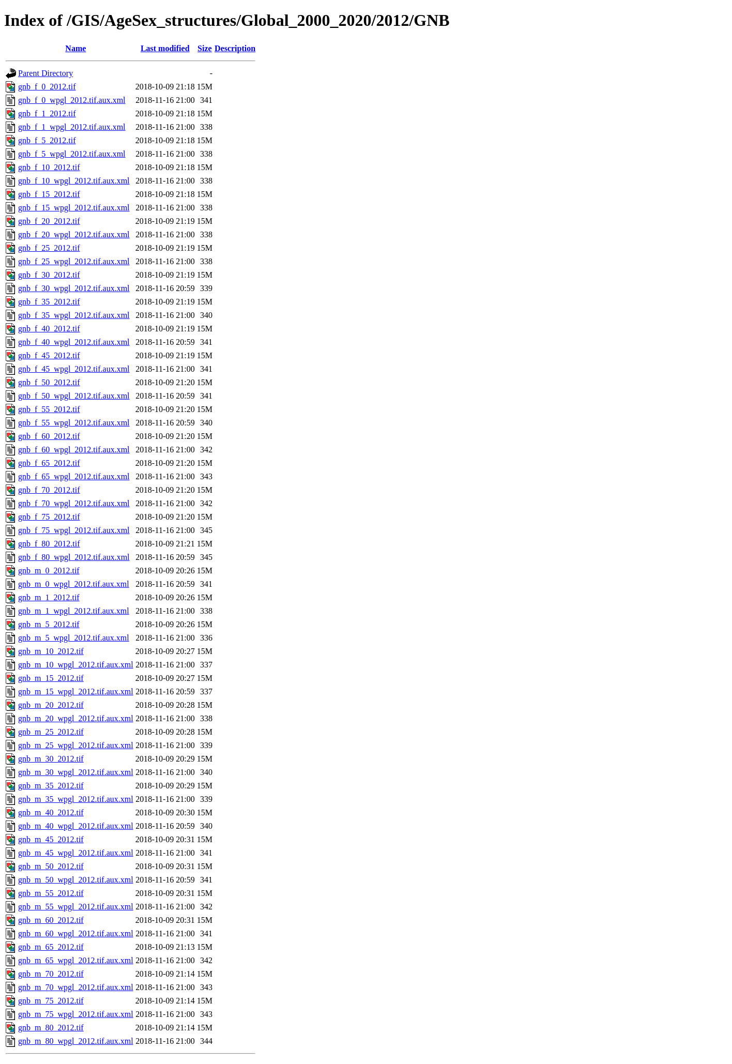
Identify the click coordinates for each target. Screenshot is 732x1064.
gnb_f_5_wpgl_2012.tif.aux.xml (72, 153)
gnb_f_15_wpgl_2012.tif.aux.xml (74, 207)
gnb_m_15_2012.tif (51, 678)
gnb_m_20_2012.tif (51, 705)
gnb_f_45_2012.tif (49, 355)
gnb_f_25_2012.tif (49, 248)
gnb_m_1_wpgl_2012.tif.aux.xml (73, 610)
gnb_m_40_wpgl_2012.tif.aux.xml (75, 826)
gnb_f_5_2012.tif (47, 140)
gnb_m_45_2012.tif (51, 839)
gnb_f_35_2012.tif (49, 301)
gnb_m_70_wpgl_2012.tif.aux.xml (75, 987)
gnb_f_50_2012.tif (49, 382)
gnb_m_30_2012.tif (51, 758)
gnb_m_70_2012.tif (51, 973)
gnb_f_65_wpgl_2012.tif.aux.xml (74, 476)
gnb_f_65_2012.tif (49, 463)
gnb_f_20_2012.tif (49, 221)
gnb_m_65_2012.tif (51, 947)
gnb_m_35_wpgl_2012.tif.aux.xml (75, 799)
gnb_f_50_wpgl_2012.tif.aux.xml (74, 395)
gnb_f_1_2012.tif (47, 113)
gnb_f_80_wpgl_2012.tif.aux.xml (74, 557)
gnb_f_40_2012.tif (49, 328)
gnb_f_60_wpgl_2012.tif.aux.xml (74, 449)
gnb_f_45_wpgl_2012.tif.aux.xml (74, 368)
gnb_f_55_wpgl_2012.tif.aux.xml (74, 422)
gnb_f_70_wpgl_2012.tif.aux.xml (74, 503)
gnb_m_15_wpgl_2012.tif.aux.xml (75, 691)
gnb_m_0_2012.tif (49, 570)
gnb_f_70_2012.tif (49, 489)
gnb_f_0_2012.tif (47, 86)
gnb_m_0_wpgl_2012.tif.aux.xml (73, 584)
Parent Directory (45, 73)
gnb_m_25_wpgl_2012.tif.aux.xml (75, 745)
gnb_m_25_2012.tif (51, 731)
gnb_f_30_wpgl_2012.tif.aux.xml (74, 288)
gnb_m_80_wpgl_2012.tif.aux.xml (75, 1041)
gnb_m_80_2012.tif (51, 1027)
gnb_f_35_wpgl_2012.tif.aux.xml (74, 315)
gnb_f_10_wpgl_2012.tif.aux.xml (74, 180)
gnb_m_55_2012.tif (51, 893)
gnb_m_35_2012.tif (51, 785)
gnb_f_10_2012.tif (49, 167)
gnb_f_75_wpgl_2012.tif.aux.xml (74, 530)
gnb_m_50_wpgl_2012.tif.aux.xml (75, 879)
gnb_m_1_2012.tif (49, 597)
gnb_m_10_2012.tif (51, 651)
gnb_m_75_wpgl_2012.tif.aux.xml (75, 1014)
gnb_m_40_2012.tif (51, 812)
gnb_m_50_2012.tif (51, 866)
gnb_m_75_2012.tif (51, 1000)
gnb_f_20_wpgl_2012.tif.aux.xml (74, 234)
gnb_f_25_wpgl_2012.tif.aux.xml (74, 261)
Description (235, 48)
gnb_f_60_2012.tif (49, 436)
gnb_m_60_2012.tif (51, 920)
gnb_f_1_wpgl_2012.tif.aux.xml (72, 127)
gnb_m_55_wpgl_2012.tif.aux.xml (75, 906)
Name (75, 48)
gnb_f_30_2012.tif (49, 274)
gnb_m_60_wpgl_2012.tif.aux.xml (75, 933)
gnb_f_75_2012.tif (49, 516)
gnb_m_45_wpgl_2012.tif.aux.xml (75, 852)
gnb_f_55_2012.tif (49, 409)
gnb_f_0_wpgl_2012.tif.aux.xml (72, 100)
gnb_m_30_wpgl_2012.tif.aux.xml (75, 772)
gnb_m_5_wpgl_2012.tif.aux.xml (73, 637)
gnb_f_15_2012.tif (49, 194)
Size (204, 48)
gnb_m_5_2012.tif (49, 624)
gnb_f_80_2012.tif (49, 543)
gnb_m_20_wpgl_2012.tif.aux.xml (75, 718)
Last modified (165, 48)
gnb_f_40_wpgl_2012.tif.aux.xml (74, 342)
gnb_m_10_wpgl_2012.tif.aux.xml (75, 664)
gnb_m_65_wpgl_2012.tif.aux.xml (75, 960)
